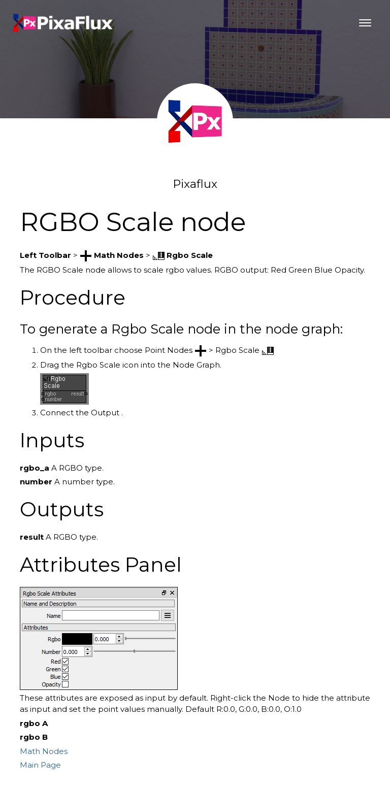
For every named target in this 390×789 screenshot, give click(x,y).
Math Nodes (44, 751)
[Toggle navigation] (365, 23)
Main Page (40, 765)
